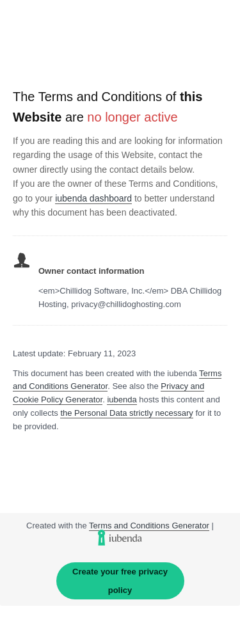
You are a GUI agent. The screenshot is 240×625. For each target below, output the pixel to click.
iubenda (121, 399)
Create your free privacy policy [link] (120, 581)
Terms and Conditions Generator (149, 525)
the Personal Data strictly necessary (126, 413)
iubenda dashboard (93, 198)
